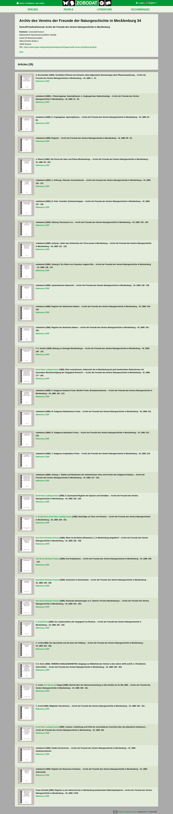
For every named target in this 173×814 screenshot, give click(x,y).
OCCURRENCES (140, 9)
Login (141, 3)
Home (20, 3)
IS (147, 812)
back (21, 52)
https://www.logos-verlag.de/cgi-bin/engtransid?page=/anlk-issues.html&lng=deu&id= (60, 47)
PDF (47, 81)
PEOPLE (69, 9)
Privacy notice (123, 812)
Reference (40, 81)
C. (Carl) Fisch (42, 517)
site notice (40, 3)
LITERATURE (104, 9)
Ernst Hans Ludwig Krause (47, 370)
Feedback (30, 3)
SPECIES (32, 9)
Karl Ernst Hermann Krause (47, 538)
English (151, 3)
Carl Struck (48, 685)
